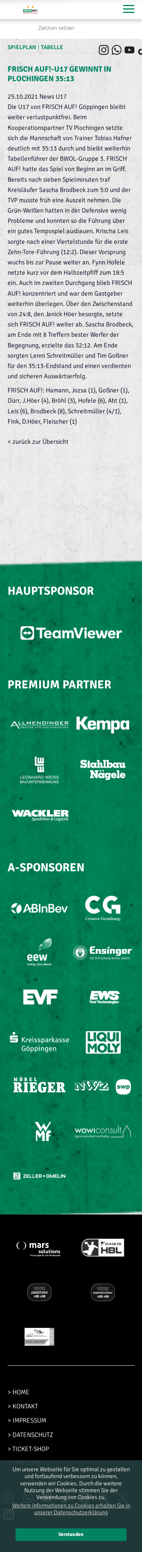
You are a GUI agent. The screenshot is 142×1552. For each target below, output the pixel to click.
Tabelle (52, 47)
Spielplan (22, 47)
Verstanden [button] (71, 1534)
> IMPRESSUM (27, 1420)
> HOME (19, 1392)
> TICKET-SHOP (28, 1449)
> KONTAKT (23, 1406)
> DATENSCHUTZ (30, 1435)
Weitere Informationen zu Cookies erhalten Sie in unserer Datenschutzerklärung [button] (71, 1509)
